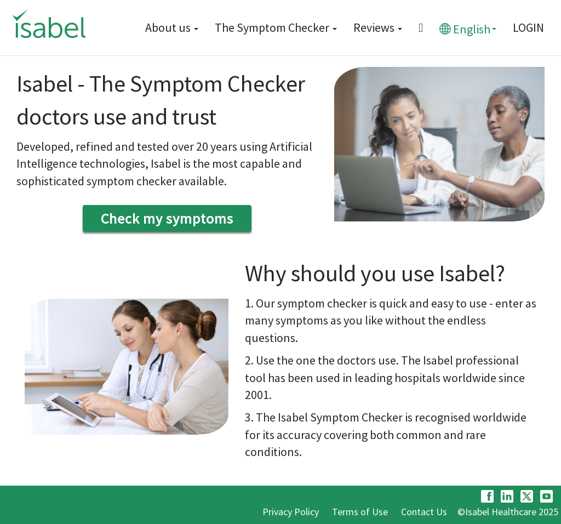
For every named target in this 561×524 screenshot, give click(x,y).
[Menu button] (420, 28)
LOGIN (528, 27)
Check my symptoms (167, 218)
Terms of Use (360, 511)
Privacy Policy (290, 511)
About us (171, 27)
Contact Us (424, 511)
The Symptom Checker (276, 27)
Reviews (377, 27)
